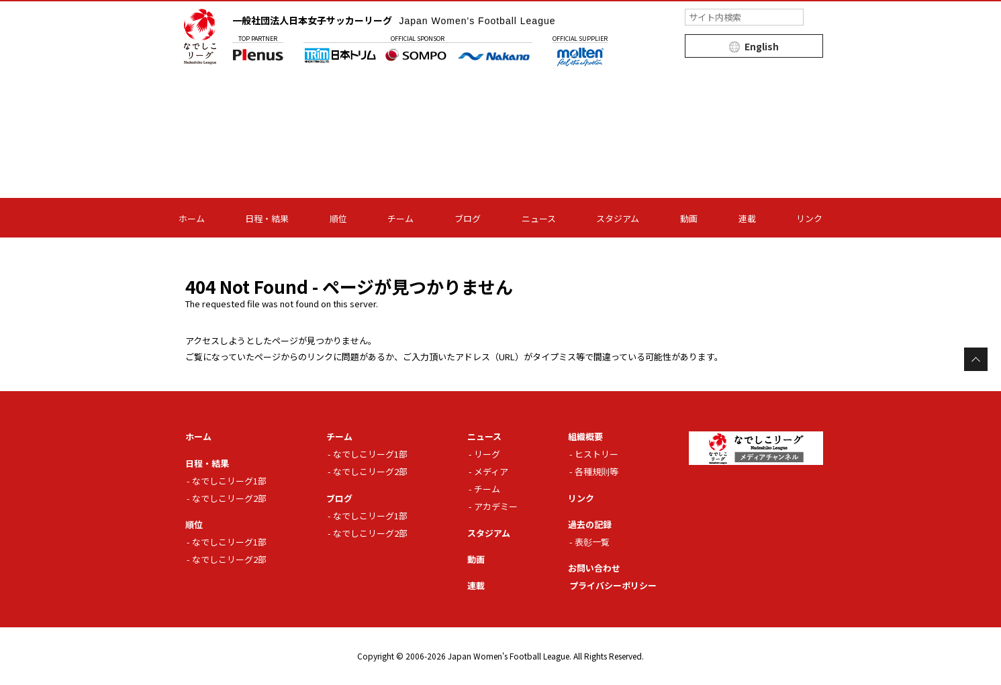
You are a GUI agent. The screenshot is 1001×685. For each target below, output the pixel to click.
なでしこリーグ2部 (229, 498)
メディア (491, 471)
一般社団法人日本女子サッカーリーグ (394, 20)
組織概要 (585, 436)
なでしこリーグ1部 (229, 480)
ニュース (539, 218)
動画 (689, 218)
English (762, 46)
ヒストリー (596, 453)
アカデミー (496, 506)
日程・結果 (267, 218)
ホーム (192, 218)
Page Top (976, 359)
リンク (809, 218)
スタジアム (617, 218)
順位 (338, 218)
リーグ (487, 453)
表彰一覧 (592, 541)
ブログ (468, 218)
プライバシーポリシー (613, 585)
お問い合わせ (594, 568)
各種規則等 (596, 471)
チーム (400, 218)
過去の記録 (590, 524)
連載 (747, 218)
